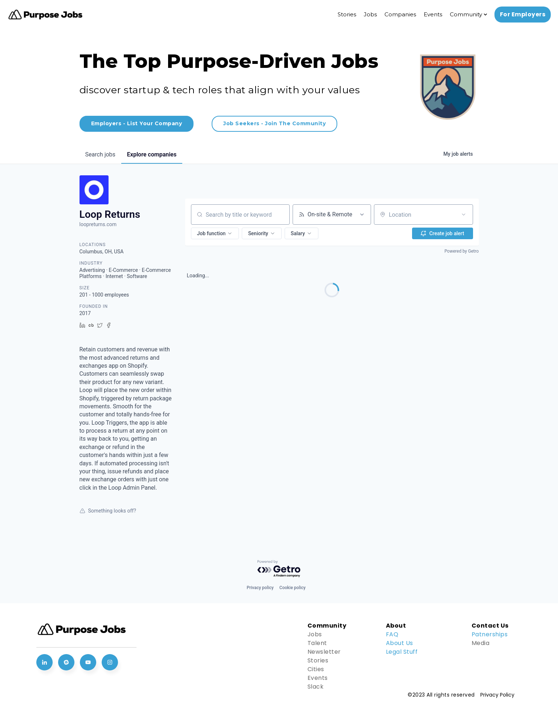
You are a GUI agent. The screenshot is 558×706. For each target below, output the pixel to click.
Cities (315, 669)
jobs (100, 154)
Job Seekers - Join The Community (274, 123)
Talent (317, 643)
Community (466, 14)
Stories (347, 14)
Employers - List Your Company (136, 123)
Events (433, 14)
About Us (399, 643)
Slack (315, 686)
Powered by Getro (461, 251)
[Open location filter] (464, 215)
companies (151, 154)
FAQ (392, 634)
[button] (215, 233)
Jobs (370, 14)
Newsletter (324, 652)
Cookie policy (293, 587)
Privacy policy (260, 587)
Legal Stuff (402, 652)
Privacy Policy (497, 694)
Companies (400, 14)
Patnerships (490, 634)
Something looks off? (108, 511)
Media (481, 643)
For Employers (523, 14)
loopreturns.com (98, 224)
